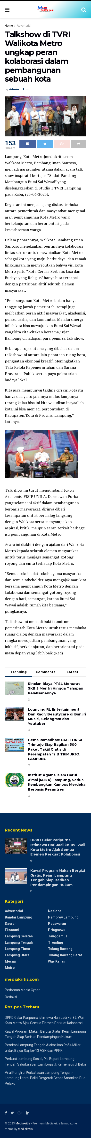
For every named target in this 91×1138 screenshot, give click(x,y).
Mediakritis (23, 1123)
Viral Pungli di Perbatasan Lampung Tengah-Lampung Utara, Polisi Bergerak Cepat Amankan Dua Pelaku (45, 1078)
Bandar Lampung (18, 917)
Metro (10, 968)
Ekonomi (12, 930)
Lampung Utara (17, 955)
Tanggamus (57, 936)
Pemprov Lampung (63, 917)
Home (9, 25)
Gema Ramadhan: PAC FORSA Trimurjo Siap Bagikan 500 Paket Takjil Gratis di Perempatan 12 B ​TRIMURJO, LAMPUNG (55, 749)
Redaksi (11, 997)
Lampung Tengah (19, 942)
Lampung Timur (18, 949)
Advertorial (24, 25)
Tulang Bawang (60, 949)
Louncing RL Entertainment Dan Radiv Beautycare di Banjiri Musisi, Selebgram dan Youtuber (57, 716)
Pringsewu (56, 930)
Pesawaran (57, 924)
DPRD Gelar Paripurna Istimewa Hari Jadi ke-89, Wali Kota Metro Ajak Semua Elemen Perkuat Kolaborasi (57, 847)
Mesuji (10, 961)
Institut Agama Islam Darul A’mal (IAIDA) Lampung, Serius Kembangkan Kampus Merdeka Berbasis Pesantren (56, 782)
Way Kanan (56, 961)
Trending (55, 942)
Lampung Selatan (19, 936)
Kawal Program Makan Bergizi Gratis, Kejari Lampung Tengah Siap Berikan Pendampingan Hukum (57, 877)
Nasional (55, 911)
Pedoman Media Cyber (22, 990)
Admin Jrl (16, 89)
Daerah (11, 924)
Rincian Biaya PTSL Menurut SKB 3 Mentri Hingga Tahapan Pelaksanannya (55, 688)
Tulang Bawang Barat (65, 955)
